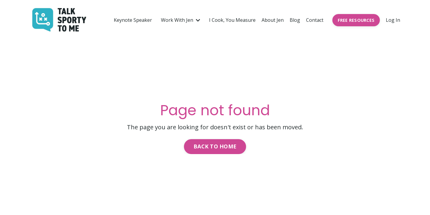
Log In (393, 20)
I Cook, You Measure (232, 20)
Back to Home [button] (215, 146)
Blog (295, 20)
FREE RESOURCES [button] (356, 20)
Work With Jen (180, 20)
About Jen (273, 20)
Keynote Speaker (133, 20)
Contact (314, 20)
